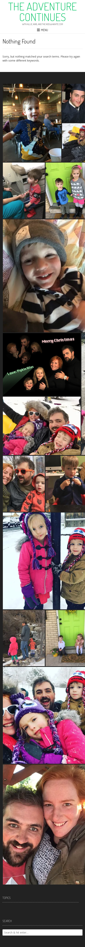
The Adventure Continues (42, 11)
